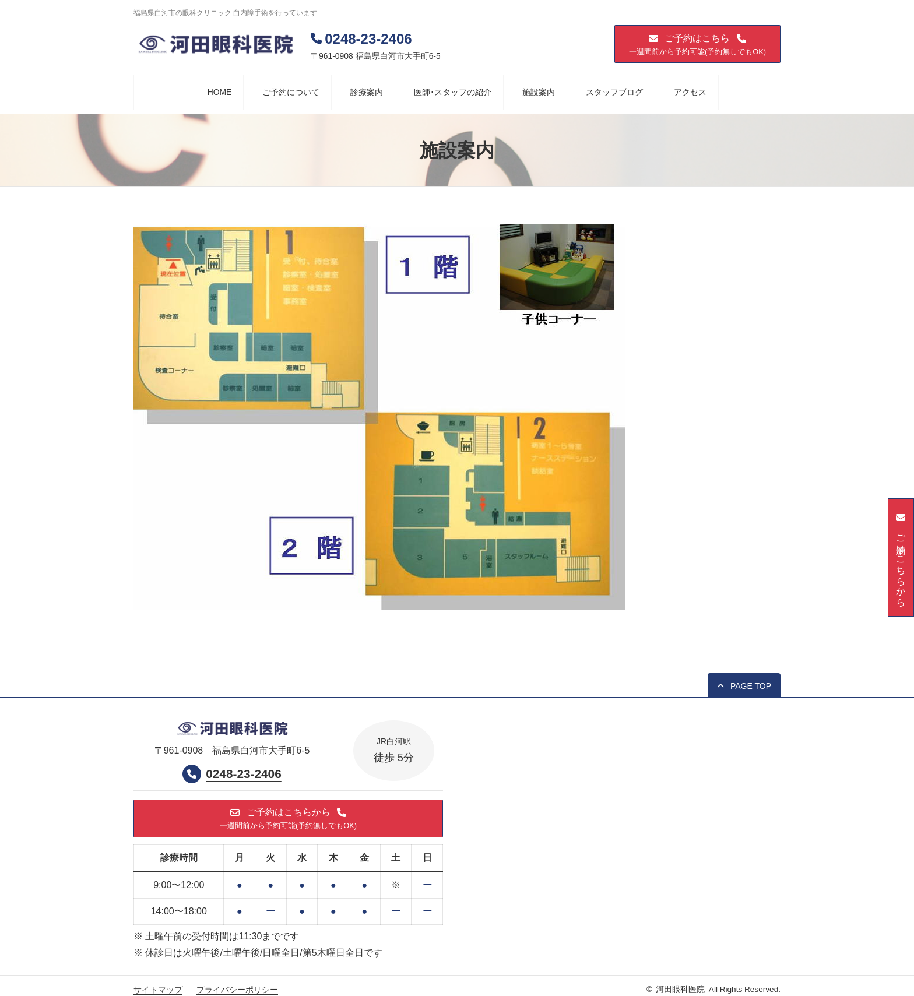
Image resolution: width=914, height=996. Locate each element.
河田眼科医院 (680, 990)
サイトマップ (157, 990)
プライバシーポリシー (237, 990)
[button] (697, 44)
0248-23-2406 (244, 774)
